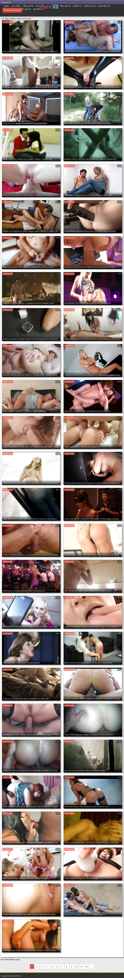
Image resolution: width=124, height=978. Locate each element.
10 (77, 967)
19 (87, 967)
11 (82, 967)
